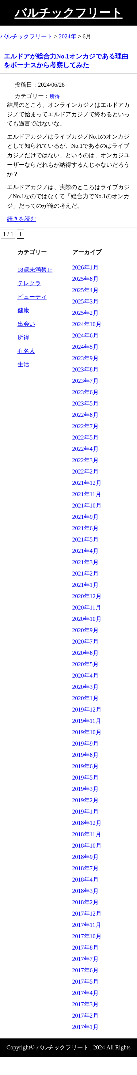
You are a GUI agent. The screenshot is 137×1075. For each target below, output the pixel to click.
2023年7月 (85, 381)
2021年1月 (85, 585)
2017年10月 (87, 936)
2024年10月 (87, 324)
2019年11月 (86, 721)
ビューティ (32, 297)
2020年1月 (85, 698)
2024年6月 (85, 335)
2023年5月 (85, 403)
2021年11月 (86, 494)
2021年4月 (85, 551)
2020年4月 (85, 675)
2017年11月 (86, 925)
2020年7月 (85, 641)
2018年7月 (85, 868)
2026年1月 (85, 267)
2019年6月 (85, 766)
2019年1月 (85, 811)
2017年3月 (85, 1004)
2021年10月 (87, 505)
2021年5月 (85, 539)
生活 (23, 364)
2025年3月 (85, 301)
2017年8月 (85, 947)
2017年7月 (85, 959)
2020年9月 (85, 630)
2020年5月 (85, 664)
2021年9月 (85, 517)
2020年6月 (85, 653)
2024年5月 (85, 347)
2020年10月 (87, 619)
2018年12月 (87, 823)
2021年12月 (87, 483)
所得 (55, 96)
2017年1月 (85, 1027)
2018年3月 (85, 891)
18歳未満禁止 (35, 270)
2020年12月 (87, 596)
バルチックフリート (69, 12)
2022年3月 (85, 460)
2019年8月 (85, 755)
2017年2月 (85, 1015)
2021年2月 (85, 573)
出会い (26, 324)
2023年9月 (85, 358)
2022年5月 (85, 437)
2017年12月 (87, 913)
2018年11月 (86, 834)
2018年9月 (85, 857)
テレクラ (29, 283)
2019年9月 (85, 743)
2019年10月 (87, 732)
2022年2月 (85, 471)
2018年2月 (85, 902)
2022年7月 (85, 426)
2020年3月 (85, 687)
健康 (23, 310)
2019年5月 (85, 777)
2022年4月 (85, 449)
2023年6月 (85, 392)
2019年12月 (87, 709)
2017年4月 (85, 993)
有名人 (26, 351)
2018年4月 (85, 879)
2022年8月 (85, 415)
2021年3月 (85, 562)
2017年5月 (85, 981)
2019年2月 (85, 800)
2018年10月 (87, 845)
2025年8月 (85, 279)
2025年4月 (85, 290)
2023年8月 (85, 369)
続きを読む (21, 219)
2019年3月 (85, 789)
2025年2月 (85, 313)
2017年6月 (85, 970)
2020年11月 (86, 607)
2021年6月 (85, 528)
